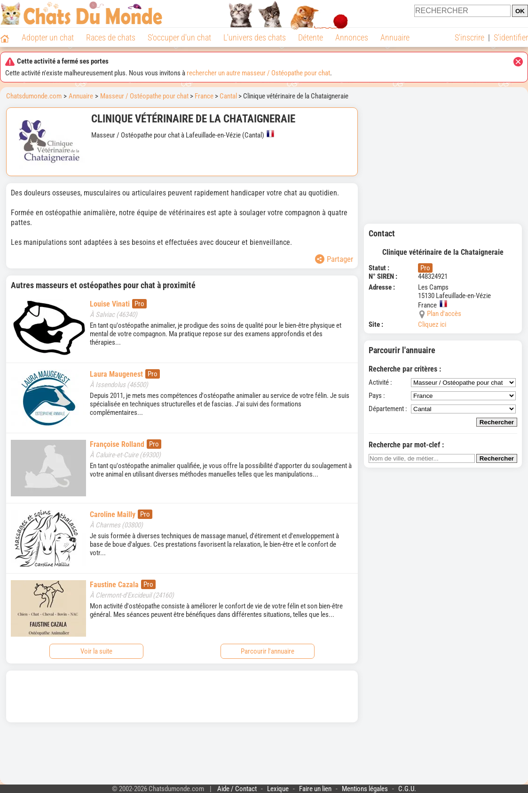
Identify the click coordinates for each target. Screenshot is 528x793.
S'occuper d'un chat (179, 37)
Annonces (351, 37)
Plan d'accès (444, 313)
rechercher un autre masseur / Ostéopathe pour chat (258, 73)
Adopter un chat (48, 37)
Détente (310, 37)
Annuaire (395, 37)
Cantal (228, 96)
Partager (334, 259)
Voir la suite (96, 651)
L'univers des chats (254, 37)
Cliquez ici (432, 324)
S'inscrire (469, 37)
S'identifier (511, 37)
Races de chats (110, 37)
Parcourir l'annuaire (267, 651)
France (204, 96)
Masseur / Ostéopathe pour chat (144, 96)
